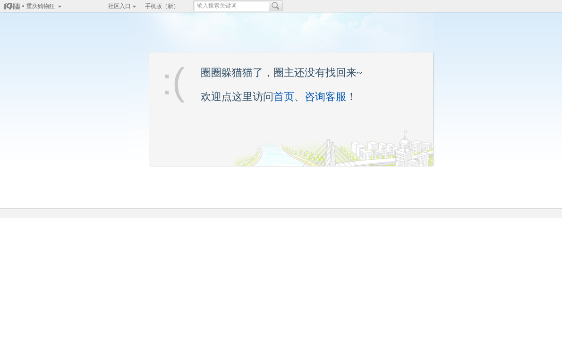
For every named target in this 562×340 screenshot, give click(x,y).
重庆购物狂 (40, 6)
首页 (283, 96)
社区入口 (119, 6)
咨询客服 (325, 96)
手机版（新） (162, 6)
